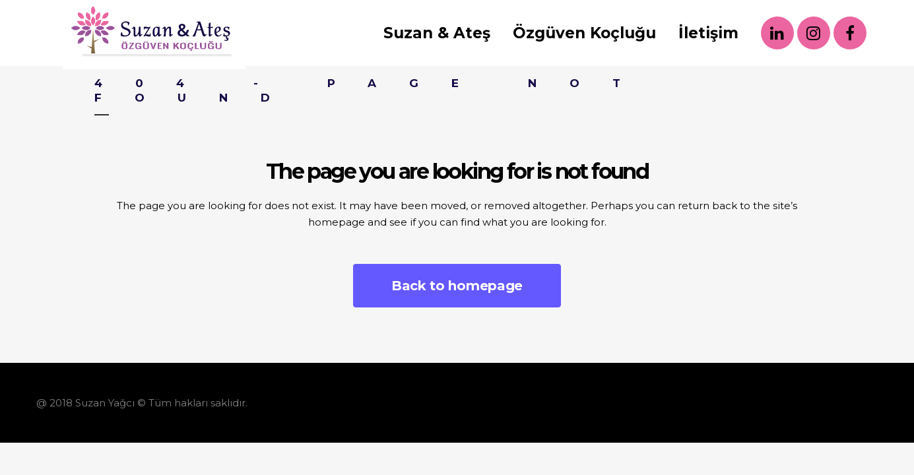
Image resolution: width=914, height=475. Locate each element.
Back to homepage (457, 286)
